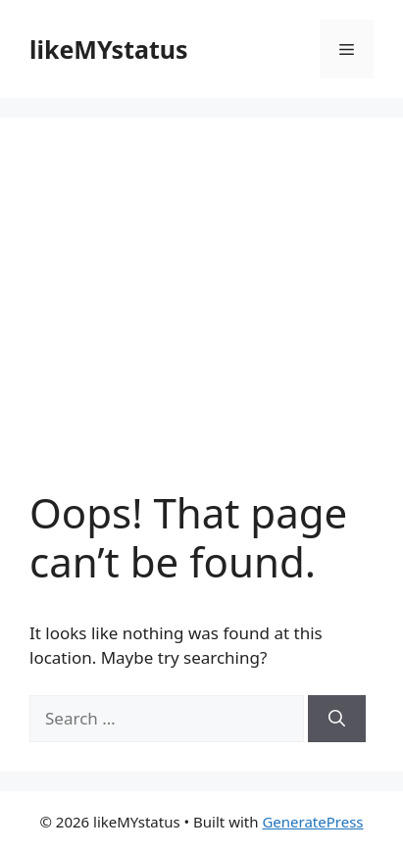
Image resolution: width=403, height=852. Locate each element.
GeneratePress (312, 821)
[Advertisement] (201, 317)
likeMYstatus (108, 49)
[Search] (337, 718)
